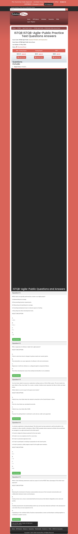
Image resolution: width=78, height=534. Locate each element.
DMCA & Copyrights (57, 529)
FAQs (57, 19)
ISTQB (19, 28)
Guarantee (51, 19)
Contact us (45, 529)
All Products (36, 19)
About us (25, 529)
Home (28, 19)
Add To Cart (21, 57)
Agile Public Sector (27, 28)
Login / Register (31, 21)
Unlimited (43, 19)
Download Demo (21, 47)
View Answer (16, 339)
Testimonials (38, 529)
